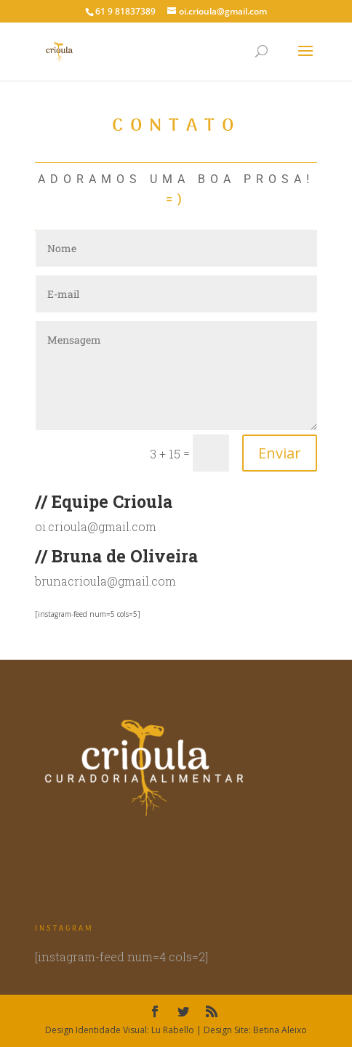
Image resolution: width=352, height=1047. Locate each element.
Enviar (279, 453)
